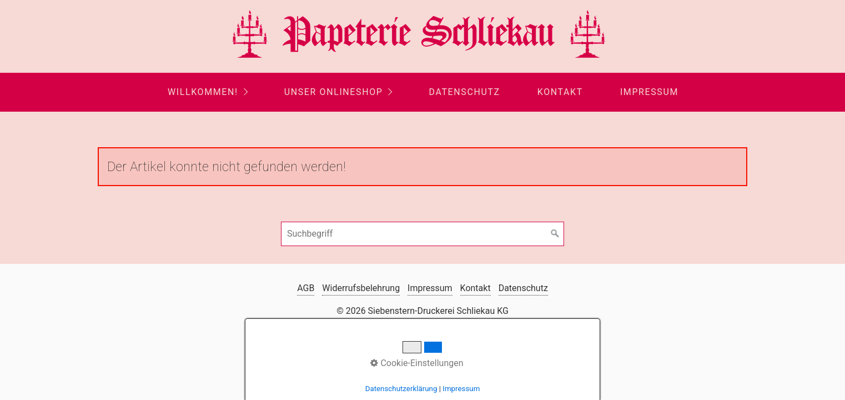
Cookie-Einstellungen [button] (416, 363)
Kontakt (560, 92)
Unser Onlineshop (333, 92)
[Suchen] (555, 234)
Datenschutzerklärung (401, 388)
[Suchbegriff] (422, 234)
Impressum (649, 92)
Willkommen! (203, 92)
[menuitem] (207, 92)
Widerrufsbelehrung (361, 288)
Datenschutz (464, 92)
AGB (305, 288)
